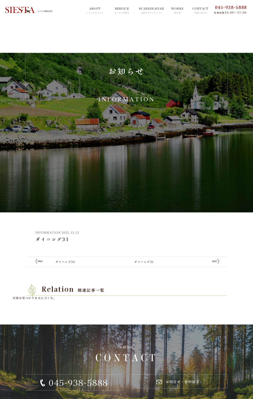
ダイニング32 (144, 261)
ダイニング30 (65, 261)
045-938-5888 (231, 7)
